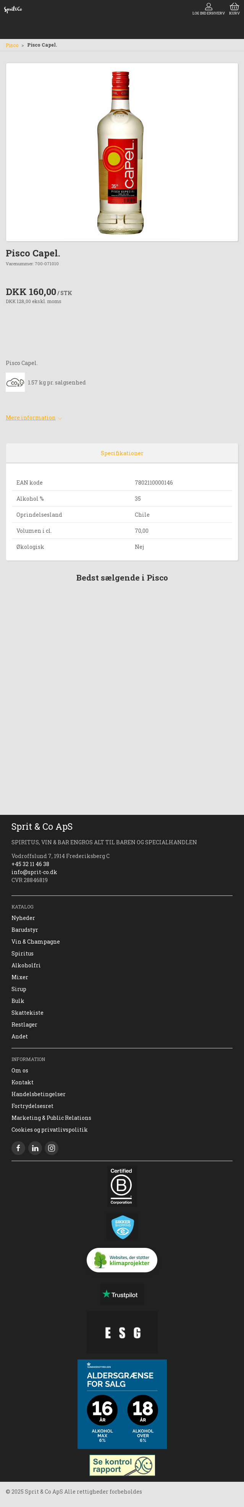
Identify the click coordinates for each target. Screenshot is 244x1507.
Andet (19, 1036)
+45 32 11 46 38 (30, 864)
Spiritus (22, 953)
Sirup (18, 989)
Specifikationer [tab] (122, 453)
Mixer (19, 977)
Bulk (17, 1000)
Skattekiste (27, 1012)
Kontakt (22, 1082)
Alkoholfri (26, 965)
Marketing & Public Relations (51, 1117)
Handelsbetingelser (38, 1094)
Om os (19, 1070)
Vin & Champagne (35, 941)
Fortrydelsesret (32, 1106)
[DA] (13, 9)
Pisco (12, 45)
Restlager (24, 1024)
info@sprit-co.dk (34, 872)
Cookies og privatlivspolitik (49, 1129)
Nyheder (23, 917)
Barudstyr (24, 929)
